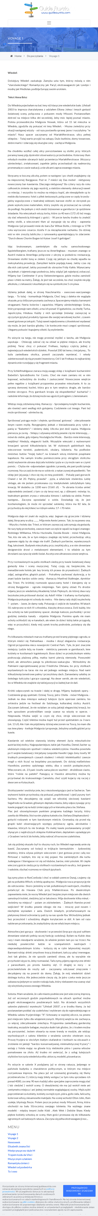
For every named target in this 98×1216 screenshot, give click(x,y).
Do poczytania (35, 55)
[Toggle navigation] (49, 23)
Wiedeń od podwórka (20, 1167)
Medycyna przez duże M (21, 1150)
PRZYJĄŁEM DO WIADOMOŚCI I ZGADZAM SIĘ (79, 1191)
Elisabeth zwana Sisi (19, 1146)
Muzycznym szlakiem (20, 1158)
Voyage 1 (13, 1133)
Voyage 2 (13, 1138)
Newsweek (14, 1142)
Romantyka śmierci (18, 1163)
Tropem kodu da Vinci (20, 1154)
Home (18, 55)
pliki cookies (29, 1202)
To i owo (12, 1171)
